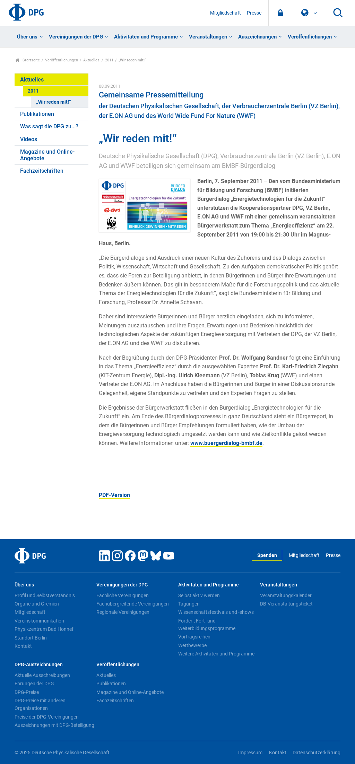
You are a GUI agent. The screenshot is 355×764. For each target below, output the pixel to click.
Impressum (250, 753)
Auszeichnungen (257, 37)
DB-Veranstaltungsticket (286, 604)
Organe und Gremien (37, 604)
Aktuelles (91, 60)
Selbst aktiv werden (199, 595)
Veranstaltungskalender (286, 595)
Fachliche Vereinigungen (122, 595)
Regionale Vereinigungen (122, 612)
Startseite (27, 60)
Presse (254, 13)
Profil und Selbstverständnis (45, 595)
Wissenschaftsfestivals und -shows (216, 612)
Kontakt (23, 646)
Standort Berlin (31, 638)
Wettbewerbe (192, 645)
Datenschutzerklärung (316, 753)
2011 (109, 60)
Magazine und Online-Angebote (47, 155)
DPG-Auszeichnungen (39, 665)
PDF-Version (114, 495)
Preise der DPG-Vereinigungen (47, 717)
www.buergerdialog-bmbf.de (226, 443)
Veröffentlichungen (310, 37)
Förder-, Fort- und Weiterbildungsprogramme (206, 624)
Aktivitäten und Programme (146, 37)
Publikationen (37, 114)
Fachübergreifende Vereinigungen (132, 604)
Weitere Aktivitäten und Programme (216, 653)
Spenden (267, 555)
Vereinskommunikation (39, 621)
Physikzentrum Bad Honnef (44, 629)
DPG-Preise (27, 692)
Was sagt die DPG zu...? (49, 126)
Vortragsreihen (194, 636)
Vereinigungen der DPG (76, 37)
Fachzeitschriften (41, 171)
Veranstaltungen (208, 37)
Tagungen (189, 604)
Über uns (27, 37)
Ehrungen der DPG (34, 683)
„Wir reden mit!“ (53, 102)
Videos (28, 139)
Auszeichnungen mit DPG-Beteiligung (54, 725)
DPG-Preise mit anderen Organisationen (40, 704)
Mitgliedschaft (225, 13)
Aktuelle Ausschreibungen (42, 675)
